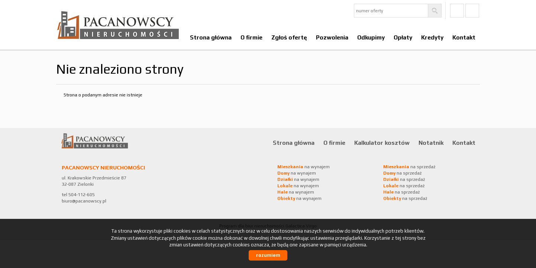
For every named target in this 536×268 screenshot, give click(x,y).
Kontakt (463, 37)
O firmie (251, 37)
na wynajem (303, 166)
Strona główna (211, 37)
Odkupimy (371, 37)
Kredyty (432, 37)
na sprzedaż (409, 166)
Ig (472, 10)
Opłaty (403, 37)
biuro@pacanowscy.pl (84, 201)
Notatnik (431, 142)
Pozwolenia (332, 37)
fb (457, 10)
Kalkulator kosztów (382, 142)
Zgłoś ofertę (289, 37)
